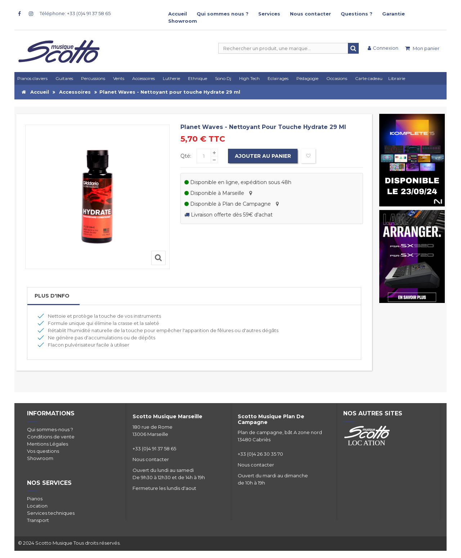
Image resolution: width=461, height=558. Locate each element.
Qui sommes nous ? (223, 14)
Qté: (185, 156)
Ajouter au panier (263, 156)
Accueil (177, 14)
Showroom (182, 21)
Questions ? (356, 14)
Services (269, 14)
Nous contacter (310, 14)
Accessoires (75, 92)
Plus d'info (52, 296)
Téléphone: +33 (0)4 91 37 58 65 (75, 13)
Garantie (393, 14)
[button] (279, 78)
